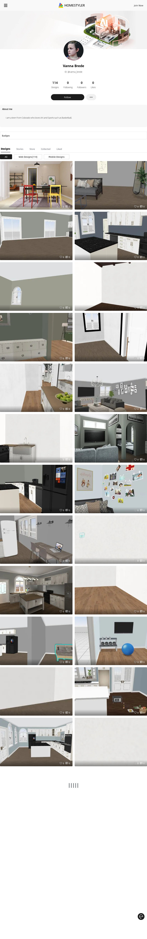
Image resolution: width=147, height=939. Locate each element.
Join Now (138, 5)
